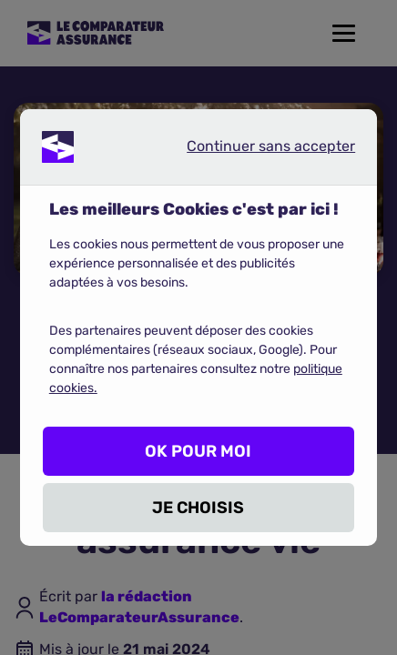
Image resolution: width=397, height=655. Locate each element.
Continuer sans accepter (256, 150)
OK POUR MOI (198, 451)
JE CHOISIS (198, 508)
